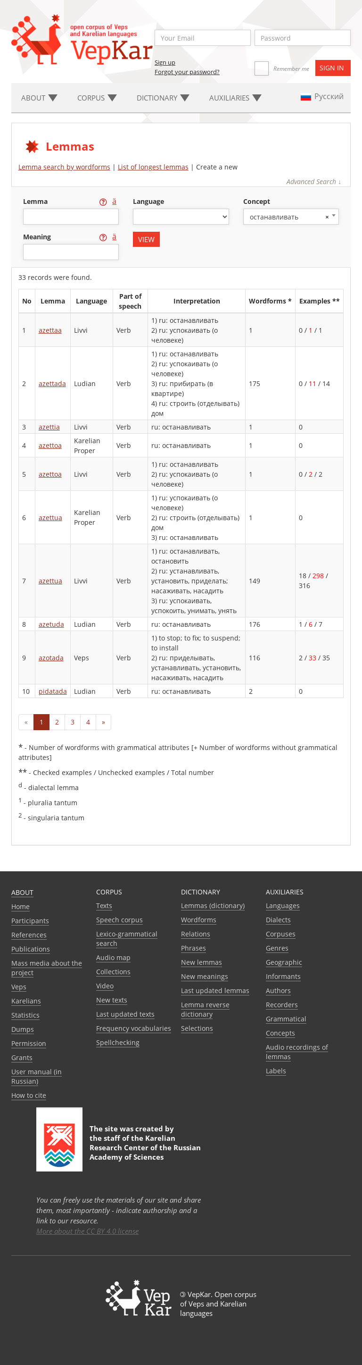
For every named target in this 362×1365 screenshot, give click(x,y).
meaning (38, 236)
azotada (51, 657)
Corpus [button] (97, 97)
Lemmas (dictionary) (213, 905)
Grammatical (286, 1018)
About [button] (39, 97)
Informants (283, 976)
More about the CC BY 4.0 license (87, 1231)
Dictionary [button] (163, 97)
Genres (277, 948)
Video (105, 985)
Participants (30, 920)
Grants (22, 1057)
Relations (195, 933)
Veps (18, 986)
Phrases (193, 948)
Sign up (165, 62)
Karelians (26, 1000)
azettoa (50, 445)
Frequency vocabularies (133, 1028)
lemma (36, 201)
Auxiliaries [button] (235, 97)
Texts (104, 905)
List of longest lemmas (153, 166)
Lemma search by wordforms (64, 166)
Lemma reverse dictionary (205, 1009)
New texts (111, 999)
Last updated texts (125, 1014)
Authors (278, 990)
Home (20, 906)
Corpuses (281, 933)
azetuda (51, 624)
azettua (50, 517)
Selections (197, 1028)
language (148, 201)
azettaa (50, 330)
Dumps (22, 1029)
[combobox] (291, 217)
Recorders (282, 1004)
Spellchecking (118, 1042)
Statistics (25, 1015)
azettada (52, 383)
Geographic (284, 962)
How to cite (28, 1095)
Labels (276, 1070)
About (22, 892)
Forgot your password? (187, 71)
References (29, 934)
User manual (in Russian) (36, 1076)
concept (256, 201)
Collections (113, 971)
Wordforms (198, 919)
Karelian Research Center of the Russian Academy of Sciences (145, 1147)
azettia (49, 426)
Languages (283, 905)
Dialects (278, 919)
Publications (30, 948)
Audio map (113, 957)
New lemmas (201, 962)
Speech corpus (119, 919)
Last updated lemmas (215, 990)
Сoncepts (280, 1032)
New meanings (204, 976)
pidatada (53, 691)
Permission (28, 1043)
